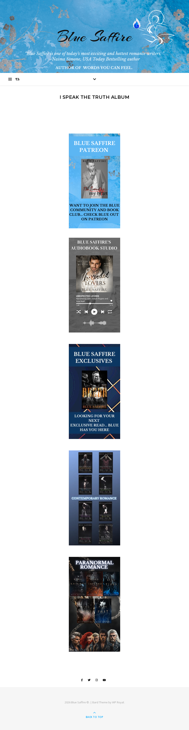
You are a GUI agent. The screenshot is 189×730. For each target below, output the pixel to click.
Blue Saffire (94, 36)
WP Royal (118, 702)
